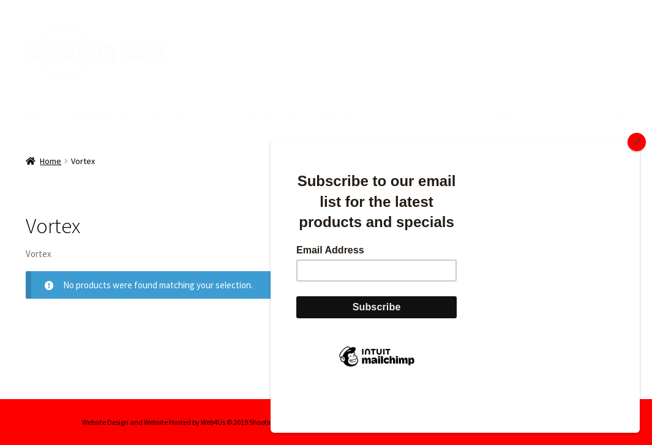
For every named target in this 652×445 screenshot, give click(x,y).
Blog (327, 115)
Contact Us (256, 115)
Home (38, 115)
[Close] (637, 183)
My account (172, 115)
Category (92, 115)
